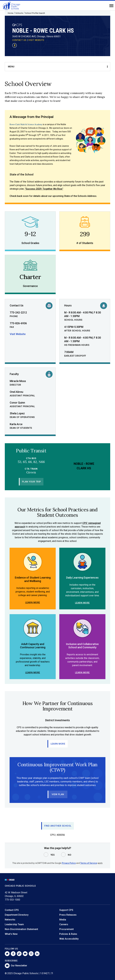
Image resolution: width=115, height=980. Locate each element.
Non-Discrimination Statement (21, 929)
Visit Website (18, 334)
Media (62, 919)
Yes (52, 855)
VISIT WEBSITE (36, 40)
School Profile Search (35, 13)
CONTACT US (19, 40)
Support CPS (66, 910)
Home (10, 13)
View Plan (58, 794)
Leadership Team (14, 924)
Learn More (32, 602)
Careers (63, 924)
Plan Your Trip (31, 481)
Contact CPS (12, 910)
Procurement (66, 929)
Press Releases (68, 914)
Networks (10, 919)
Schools (19, 13)
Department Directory (16, 914)
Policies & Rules (68, 934)
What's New (11, 934)
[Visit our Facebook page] (14, 45)
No (69, 855)
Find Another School (57, 825)
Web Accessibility (69, 938)
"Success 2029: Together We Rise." (44, 188)
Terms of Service (88, 863)
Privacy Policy (69, 863)
